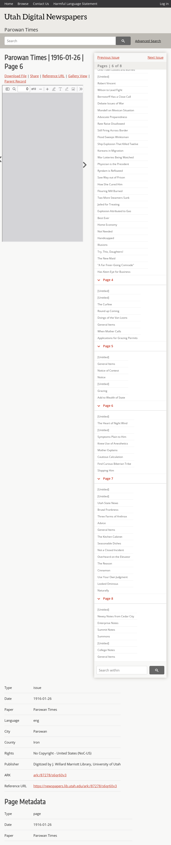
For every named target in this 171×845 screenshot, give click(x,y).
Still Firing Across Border (113, 130)
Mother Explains (108, 450)
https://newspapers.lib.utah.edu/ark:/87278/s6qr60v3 (75, 786)
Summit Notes (106, 630)
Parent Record (15, 81)
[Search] (60, 41)
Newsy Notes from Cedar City (116, 616)
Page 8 (108, 598)
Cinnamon (104, 570)
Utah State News (108, 503)
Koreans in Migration (110, 151)
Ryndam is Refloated (110, 171)
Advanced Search (148, 41)
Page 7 (108, 478)
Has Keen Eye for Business (114, 272)
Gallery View (77, 76)
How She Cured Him (110, 184)
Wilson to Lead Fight (110, 90)
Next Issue (155, 57)
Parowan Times (21, 30)
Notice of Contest (108, 370)
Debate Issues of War (111, 103)
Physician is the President (113, 164)
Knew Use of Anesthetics (113, 443)
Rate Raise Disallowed (111, 124)
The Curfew (105, 304)
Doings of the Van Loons (112, 318)
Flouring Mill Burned (110, 191)
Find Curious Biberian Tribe (114, 464)
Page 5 (108, 346)
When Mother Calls (109, 331)
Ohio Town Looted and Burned (116, 70)
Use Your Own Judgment (113, 577)
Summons (104, 636)
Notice (102, 377)
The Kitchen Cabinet (110, 537)
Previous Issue (108, 57)
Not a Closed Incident (111, 550)
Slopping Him (106, 470)
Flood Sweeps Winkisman (113, 137)
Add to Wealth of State (111, 397)
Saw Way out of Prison (111, 177)
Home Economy (107, 225)
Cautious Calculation (110, 457)
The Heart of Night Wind (112, 423)
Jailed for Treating (109, 204)
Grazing (102, 391)
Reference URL (53, 76)
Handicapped (106, 238)
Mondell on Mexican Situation (116, 110)
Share (34, 76)
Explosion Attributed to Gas (114, 211)
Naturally (103, 590)
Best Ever (103, 218)
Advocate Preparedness (112, 117)
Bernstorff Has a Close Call (114, 97)
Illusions (103, 245)
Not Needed (105, 231)
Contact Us (41, 4)
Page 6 (108, 405)
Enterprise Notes (108, 623)
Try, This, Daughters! (110, 252)
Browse (23, 4)
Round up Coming (108, 311)
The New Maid (106, 258)
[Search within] (121, 670)
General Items (106, 324)
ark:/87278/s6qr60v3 (50, 775)
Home (8, 4)
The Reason (105, 563)
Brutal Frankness (108, 510)
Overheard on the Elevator (114, 557)
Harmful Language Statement (75, 4)
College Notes (106, 650)
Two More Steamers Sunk (113, 198)
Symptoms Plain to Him (112, 437)
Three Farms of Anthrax (112, 516)
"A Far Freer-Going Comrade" (116, 265)
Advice (102, 523)
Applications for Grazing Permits (118, 338)
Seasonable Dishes (109, 543)
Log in (164, 4)
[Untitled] (103, 291)
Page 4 (108, 280)
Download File (15, 76)
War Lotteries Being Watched (116, 157)
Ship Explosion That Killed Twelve (118, 144)
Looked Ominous (108, 584)
